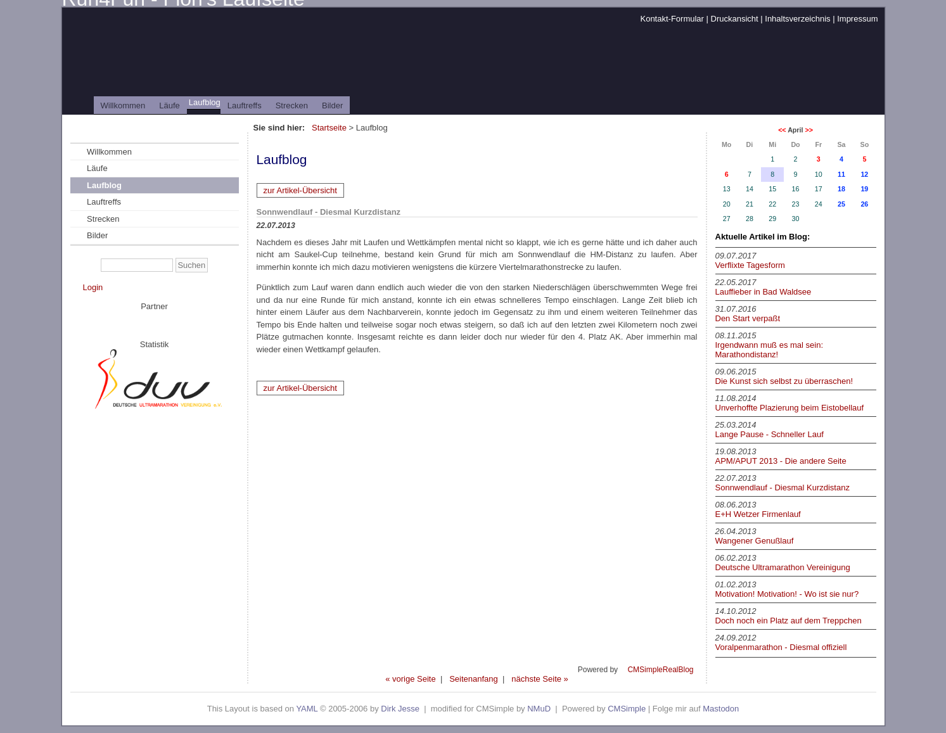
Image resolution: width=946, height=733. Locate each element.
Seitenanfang (473, 679)
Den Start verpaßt (748, 318)
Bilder (332, 105)
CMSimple (627, 708)
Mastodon (721, 708)
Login (93, 287)
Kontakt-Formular (671, 18)
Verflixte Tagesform (750, 265)
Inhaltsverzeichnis (797, 18)
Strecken (292, 105)
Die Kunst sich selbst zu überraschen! (784, 381)
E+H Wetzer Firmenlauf (758, 514)
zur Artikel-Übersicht (300, 190)
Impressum (857, 18)
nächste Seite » (539, 679)
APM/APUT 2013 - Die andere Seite (781, 461)
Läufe (169, 105)
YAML (306, 708)
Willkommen (123, 105)
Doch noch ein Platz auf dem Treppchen (788, 620)
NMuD (539, 708)
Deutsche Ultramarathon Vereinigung (782, 567)
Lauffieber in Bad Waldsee (763, 291)
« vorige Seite (410, 679)
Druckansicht (734, 18)
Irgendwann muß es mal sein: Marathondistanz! (769, 349)
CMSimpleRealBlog (660, 669)
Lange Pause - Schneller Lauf (769, 434)
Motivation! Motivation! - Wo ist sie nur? (787, 594)
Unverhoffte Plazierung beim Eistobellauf (789, 407)
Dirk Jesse (400, 708)
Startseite (329, 127)
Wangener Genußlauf (754, 540)
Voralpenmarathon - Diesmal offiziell (781, 647)
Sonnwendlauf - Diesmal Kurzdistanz (782, 487)
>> (808, 130)
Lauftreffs (244, 105)
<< (782, 130)
